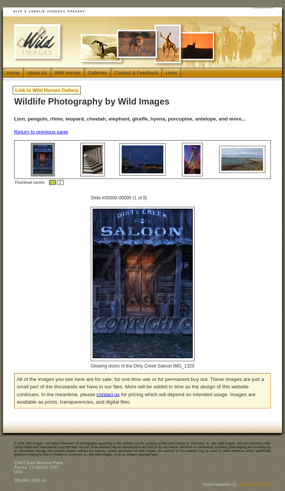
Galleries (97, 73)
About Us (37, 73)
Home (13, 73)
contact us (108, 394)
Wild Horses (67, 73)
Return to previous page (41, 132)
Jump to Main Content (263, 7)
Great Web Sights (254, 484)
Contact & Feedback (136, 73)
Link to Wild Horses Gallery (46, 90)
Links (171, 73)
